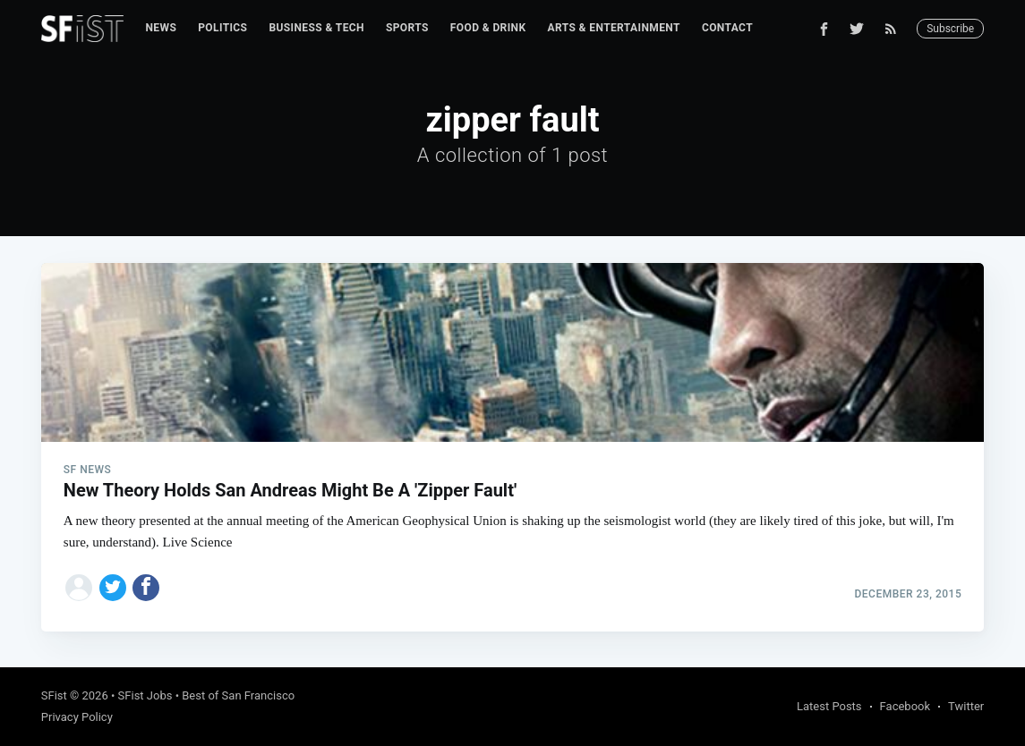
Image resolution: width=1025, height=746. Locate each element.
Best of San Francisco (238, 695)
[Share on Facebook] (146, 587)
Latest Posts (829, 706)
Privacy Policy (77, 717)
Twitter (966, 706)
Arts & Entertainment (614, 27)
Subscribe (950, 28)
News (160, 27)
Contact (727, 27)
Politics (222, 27)
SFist (54, 695)
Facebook (905, 706)
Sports (407, 27)
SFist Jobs (145, 695)
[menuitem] (160, 28)
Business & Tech (316, 27)
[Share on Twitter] (113, 587)
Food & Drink (488, 27)
